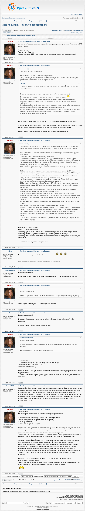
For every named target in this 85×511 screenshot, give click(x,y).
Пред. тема (72, 32)
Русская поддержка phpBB (42, 509)
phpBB (39, 506)
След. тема (79, 32)
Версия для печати (7, 32)
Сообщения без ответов (9, 18)
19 (76, 30)
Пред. (60, 30)
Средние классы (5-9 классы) (38, 21)
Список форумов (8, 21)
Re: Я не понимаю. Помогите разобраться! (35, 42)
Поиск (76, 14)
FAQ (72, 14)
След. (81, 30)
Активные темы (21, 18)
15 (68, 30)
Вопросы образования (21, 21)
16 (70, 30)
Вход (80, 14)
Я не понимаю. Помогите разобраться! (24, 24)
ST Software (45, 507)
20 (78, 30)
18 (74, 30)
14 (66, 30)
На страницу (55, 30)
